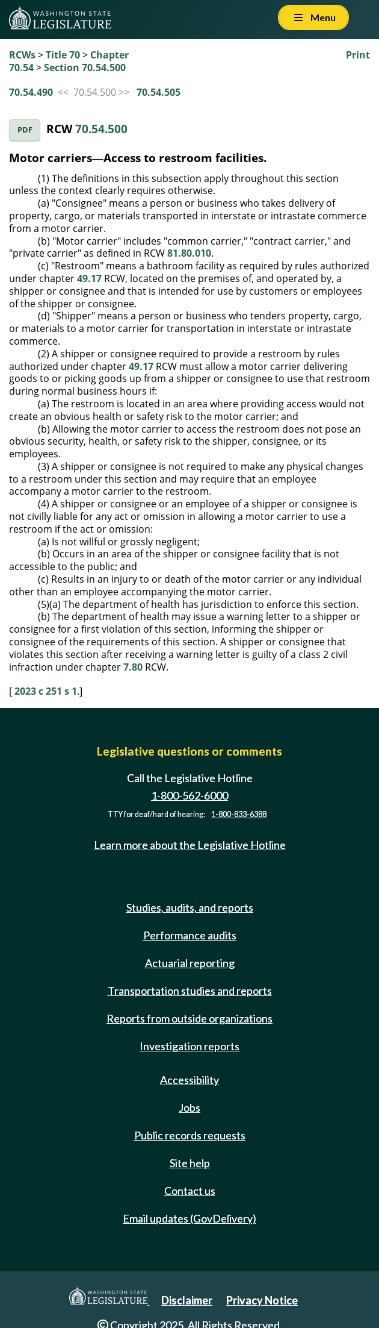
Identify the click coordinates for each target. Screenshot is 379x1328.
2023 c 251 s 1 (45, 691)
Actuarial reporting (190, 962)
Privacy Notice (262, 1300)
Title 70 (63, 54)
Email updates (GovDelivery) (189, 1218)
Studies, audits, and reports (189, 907)
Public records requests (189, 1135)
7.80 (133, 667)
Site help (190, 1163)
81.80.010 (189, 253)
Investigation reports (189, 1046)
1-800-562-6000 (189, 795)
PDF (24, 130)
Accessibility (189, 1079)
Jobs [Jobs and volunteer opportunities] (189, 1107)
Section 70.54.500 (85, 67)
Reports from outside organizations (189, 1018)
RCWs (22, 54)
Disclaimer (186, 1300)
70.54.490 (31, 92)
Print (358, 54)
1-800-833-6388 (239, 814)
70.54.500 (101, 128)
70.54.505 (158, 92)
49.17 (89, 278)
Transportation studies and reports (190, 990)
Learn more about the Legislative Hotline (190, 844)
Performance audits (189, 935)
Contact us (189, 1190)
